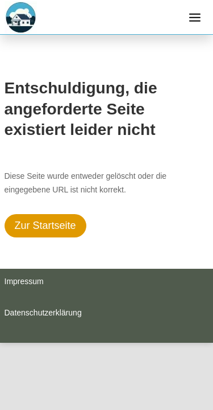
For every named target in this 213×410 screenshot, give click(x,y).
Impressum (24, 281)
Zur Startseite (45, 225)
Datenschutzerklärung (43, 312)
